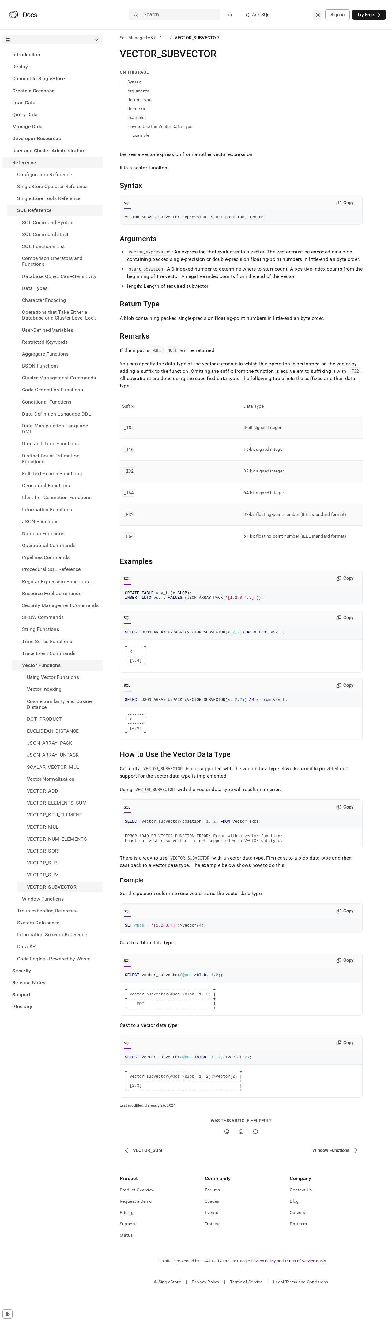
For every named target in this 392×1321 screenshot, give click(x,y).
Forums (212, 1218)
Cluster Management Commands (59, 378)
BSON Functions (40, 366)
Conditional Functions (47, 402)
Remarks (136, 108)
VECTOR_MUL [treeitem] (42, 827)
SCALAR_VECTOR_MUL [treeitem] (53, 767)
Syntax (134, 82)
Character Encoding (44, 300)
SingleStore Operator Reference (52, 186)
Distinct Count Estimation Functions (51, 458)
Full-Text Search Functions (52, 473)
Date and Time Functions (50, 443)
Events (211, 1240)
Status (126, 1263)
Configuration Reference (44, 174)
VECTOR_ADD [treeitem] (42, 791)
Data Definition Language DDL (56, 414)
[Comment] (255, 1160)
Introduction (26, 54)
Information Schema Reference (52, 935)
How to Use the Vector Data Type (160, 126)
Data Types (34, 288)
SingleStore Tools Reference (49, 198)
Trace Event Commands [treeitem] (48, 653)
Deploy (20, 66)
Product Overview (137, 1218)
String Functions (40, 629)
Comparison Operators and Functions (52, 261)
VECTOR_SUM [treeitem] (43, 875)
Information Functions (47, 509)
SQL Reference (34, 210)
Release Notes (28, 983)
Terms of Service (300, 1289)
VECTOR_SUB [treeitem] (42, 863)
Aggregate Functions (45, 354)
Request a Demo (136, 1229)
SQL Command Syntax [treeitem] (47, 222)
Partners (298, 1252)
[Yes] (227, 1160)
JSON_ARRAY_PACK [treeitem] (49, 743)
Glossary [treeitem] (22, 1006)
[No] (241, 1160)
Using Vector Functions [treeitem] (53, 677)
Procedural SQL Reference (51, 569)
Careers (297, 1240)
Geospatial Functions (46, 485)
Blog (294, 1229)
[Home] (23, 15)
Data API (27, 946)
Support (21, 994)
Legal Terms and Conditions (300, 1310)
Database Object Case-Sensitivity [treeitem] (59, 276)
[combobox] (318, 15)
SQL (127, 203)
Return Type (139, 99)
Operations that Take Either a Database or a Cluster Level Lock (59, 315)
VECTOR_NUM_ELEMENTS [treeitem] (57, 839)
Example (140, 135)
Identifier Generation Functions (57, 497)
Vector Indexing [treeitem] (44, 689)
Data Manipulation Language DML (55, 429)
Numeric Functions (43, 533)
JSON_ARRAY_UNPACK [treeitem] (53, 755)
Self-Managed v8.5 (138, 37)
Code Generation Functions (52, 390)
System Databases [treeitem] (38, 923)
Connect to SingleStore (38, 78)
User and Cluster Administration (48, 151)
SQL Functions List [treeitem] (43, 246)
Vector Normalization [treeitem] (50, 779)
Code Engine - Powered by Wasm (54, 959)
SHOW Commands (43, 617)
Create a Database (33, 91)
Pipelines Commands (46, 557)
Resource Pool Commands (51, 593)
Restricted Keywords (45, 342)
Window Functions (43, 899)
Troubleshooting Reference (47, 911)
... (166, 37)
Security (21, 971)
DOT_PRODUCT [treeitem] (44, 719)
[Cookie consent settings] (7, 1314)
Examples (136, 117)
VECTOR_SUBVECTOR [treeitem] (52, 887)
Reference (24, 162)
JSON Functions (40, 521)
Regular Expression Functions (55, 581)
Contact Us (301, 1218)
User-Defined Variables (47, 330)
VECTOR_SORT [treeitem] (44, 851)
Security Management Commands (60, 605)
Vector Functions (41, 665)
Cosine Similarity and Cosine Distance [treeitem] (59, 704)
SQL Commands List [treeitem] (45, 234)
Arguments (138, 90)
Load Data (24, 102)
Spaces (212, 1229)
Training (213, 1252)
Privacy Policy (263, 1289)
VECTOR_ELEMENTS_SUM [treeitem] (57, 803)
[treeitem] (52, 54)
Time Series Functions (47, 641)
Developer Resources (36, 138)
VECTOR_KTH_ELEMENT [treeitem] (55, 815)
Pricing (127, 1240)
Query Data (25, 114)
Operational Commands (48, 545)
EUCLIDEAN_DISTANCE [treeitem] (53, 731)
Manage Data (27, 126)
